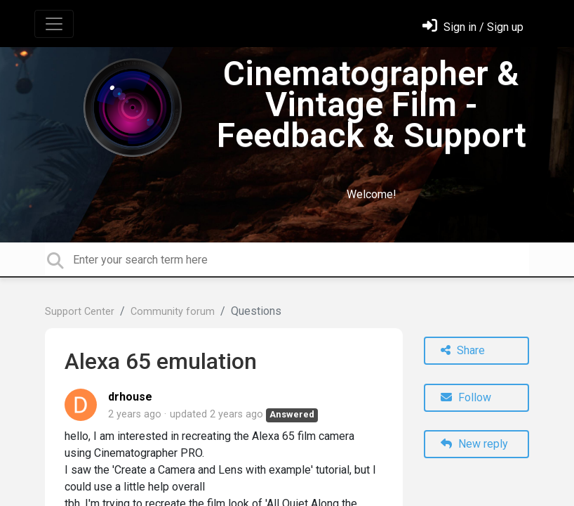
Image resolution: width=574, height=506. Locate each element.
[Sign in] (473, 27)
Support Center (79, 312)
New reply (474, 443)
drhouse (130, 396)
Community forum (173, 312)
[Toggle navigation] (54, 24)
